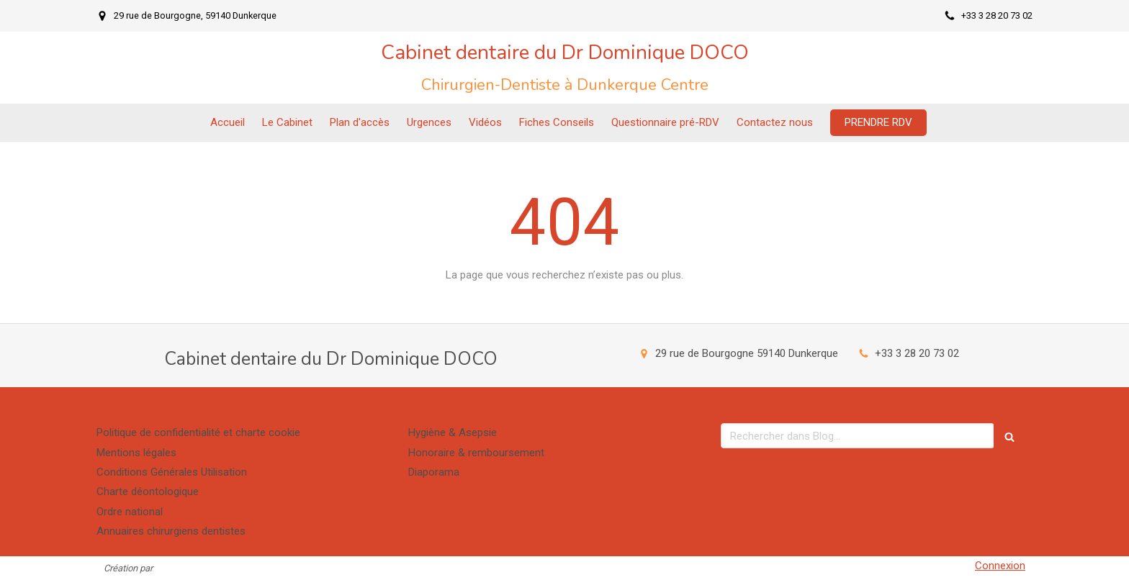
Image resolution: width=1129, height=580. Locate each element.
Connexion (1000, 565)
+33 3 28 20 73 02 (917, 353)
